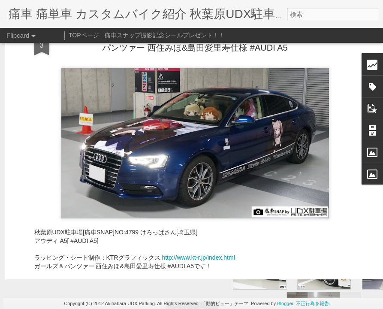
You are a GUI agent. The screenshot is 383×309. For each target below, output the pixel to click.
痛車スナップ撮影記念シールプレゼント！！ (165, 35)
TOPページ (84, 35)
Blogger (285, 303)
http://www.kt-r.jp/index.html (198, 135)
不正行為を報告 (312, 303)
